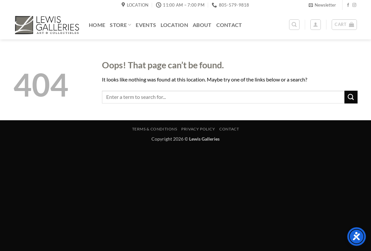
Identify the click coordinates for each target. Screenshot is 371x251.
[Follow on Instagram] (354, 5)
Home (97, 25)
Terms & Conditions (154, 128)
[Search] (294, 24)
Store (120, 25)
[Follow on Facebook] (348, 5)
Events (146, 25)
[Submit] (351, 97)
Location (174, 25)
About (202, 25)
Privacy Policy (198, 128)
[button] (322, 5)
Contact (229, 25)
